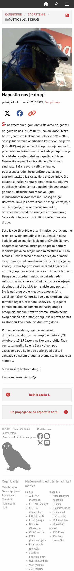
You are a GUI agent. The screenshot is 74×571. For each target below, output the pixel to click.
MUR (4, 507)
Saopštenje (52, 102)
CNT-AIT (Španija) (38, 504)
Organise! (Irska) (61, 507)
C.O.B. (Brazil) (36, 516)
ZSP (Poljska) (36, 568)
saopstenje (37, 14)
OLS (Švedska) (37, 532)
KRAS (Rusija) (36, 520)
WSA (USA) (58, 524)
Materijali (7, 499)
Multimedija (8, 503)
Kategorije (13, 14)
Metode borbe (9, 487)
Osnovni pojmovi (11, 491)
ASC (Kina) (58, 532)
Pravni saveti (8, 495)
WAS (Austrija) (36, 564)
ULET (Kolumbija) (38, 560)
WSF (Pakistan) (60, 520)
